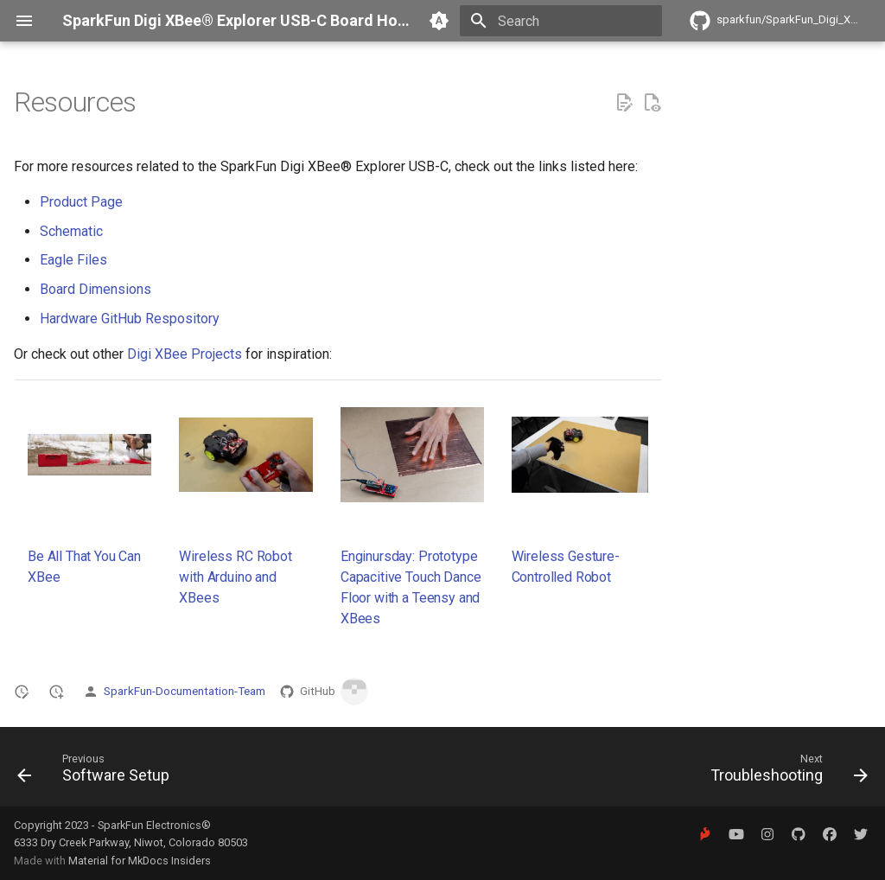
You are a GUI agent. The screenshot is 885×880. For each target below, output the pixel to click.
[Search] (561, 20)
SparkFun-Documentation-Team (184, 691)
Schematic (71, 231)
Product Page (81, 202)
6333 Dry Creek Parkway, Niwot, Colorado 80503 (131, 842)
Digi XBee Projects (184, 354)
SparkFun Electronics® (154, 825)
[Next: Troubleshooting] (785, 772)
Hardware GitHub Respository (130, 318)
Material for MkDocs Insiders (139, 860)
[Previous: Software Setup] (97, 772)
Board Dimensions (95, 289)
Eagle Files (73, 260)
